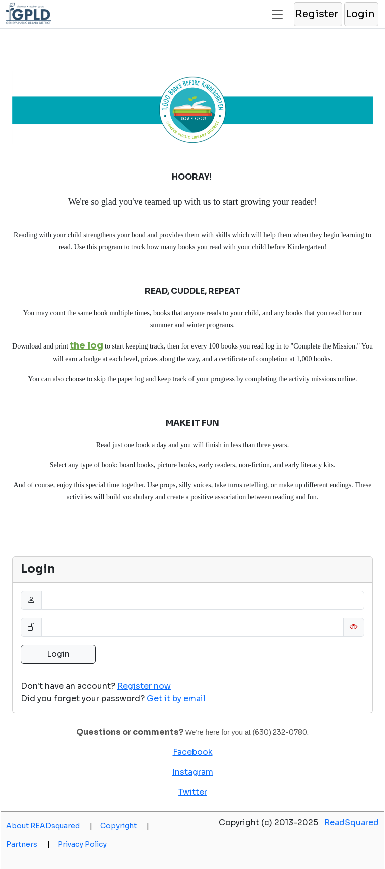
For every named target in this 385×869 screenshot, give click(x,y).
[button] (317, 14)
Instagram (192, 772)
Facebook (193, 752)
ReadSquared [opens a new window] (351, 822)
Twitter (192, 792)
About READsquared (49, 825)
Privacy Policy (82, 844)
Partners (28, 844)
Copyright (124, 825)
